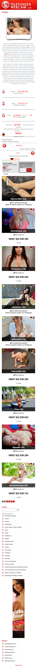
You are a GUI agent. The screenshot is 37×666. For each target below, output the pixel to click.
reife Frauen (8, 550)
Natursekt (7, 558)
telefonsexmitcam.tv (10, 661)
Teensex (7, 521)
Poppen (7, 538)
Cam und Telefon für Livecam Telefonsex (15, 570)
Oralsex (7, 518)
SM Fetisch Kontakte (10, 516)
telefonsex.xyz (8, 658)
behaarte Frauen (9, 541)
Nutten (6, 533)
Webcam (6, 54)
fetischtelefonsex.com (10, 644)
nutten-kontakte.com (10, 646)
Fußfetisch (7, 553)
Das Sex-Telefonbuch (10, 561)
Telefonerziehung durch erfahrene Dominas (16, 567)
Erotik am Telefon (9, 564)
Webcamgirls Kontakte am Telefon (14, 575)
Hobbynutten (8, 524)
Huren (28, 47)
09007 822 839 (18, 239)
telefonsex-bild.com (10, 652)
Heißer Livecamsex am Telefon (13, 572)
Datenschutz (18, 665)
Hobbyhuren (19, 145)
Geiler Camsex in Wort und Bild (13, 527)
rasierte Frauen (9, 544)
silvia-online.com (9, 649)
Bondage (7, 555)
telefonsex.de (8, 655)
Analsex (7, 547)
